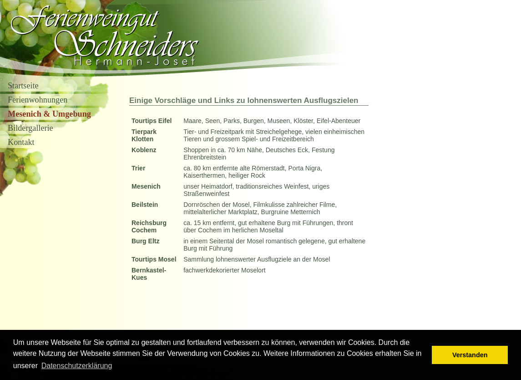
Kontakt (21, 142)
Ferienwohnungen (37, 99)
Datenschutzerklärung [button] (76, 366)
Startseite (23, 85)
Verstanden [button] (470, 355)
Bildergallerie (30, 128)
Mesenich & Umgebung (49, 113)
